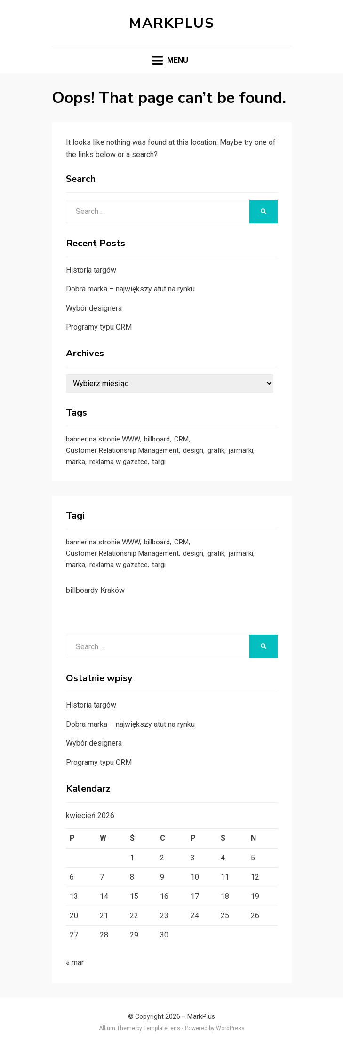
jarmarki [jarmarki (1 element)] (241, 450)
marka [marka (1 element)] (75, 461)
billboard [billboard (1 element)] (157, 439)
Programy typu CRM (99, 327)
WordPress (230, 1028)
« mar (75, 962)
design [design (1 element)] (193, 450)
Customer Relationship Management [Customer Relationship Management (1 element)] (122, 450)
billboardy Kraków (95, 590)
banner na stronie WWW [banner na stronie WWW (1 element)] (103, 439)
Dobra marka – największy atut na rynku (130, 288)
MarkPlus (172, 23)
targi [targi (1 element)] (159, 461)
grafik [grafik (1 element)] (215, 450)
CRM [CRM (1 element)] (181, 439)
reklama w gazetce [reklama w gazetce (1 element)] (118, 461)
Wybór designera (94, 308)
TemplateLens (162, 1028)
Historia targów (91, 270)
